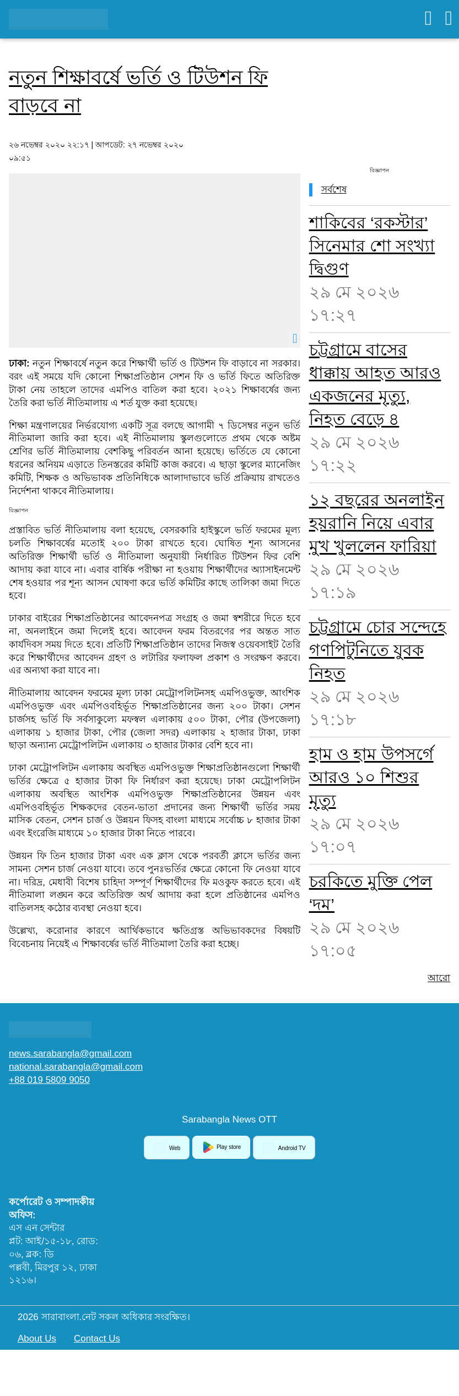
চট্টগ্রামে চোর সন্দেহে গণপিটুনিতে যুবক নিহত (378, 650)
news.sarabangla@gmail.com (70, 1053)
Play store (221, 1147)
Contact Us (97, 1338)
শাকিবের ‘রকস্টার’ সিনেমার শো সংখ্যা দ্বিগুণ (372, 245)
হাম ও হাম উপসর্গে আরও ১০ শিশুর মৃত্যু (371, 777)
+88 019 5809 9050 (49, 1080)
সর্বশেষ (334, 189)
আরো (439, 978)
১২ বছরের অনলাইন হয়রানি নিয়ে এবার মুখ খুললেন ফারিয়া (377, 523)
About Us (37, 1338)
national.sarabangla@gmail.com (76, 1066)
